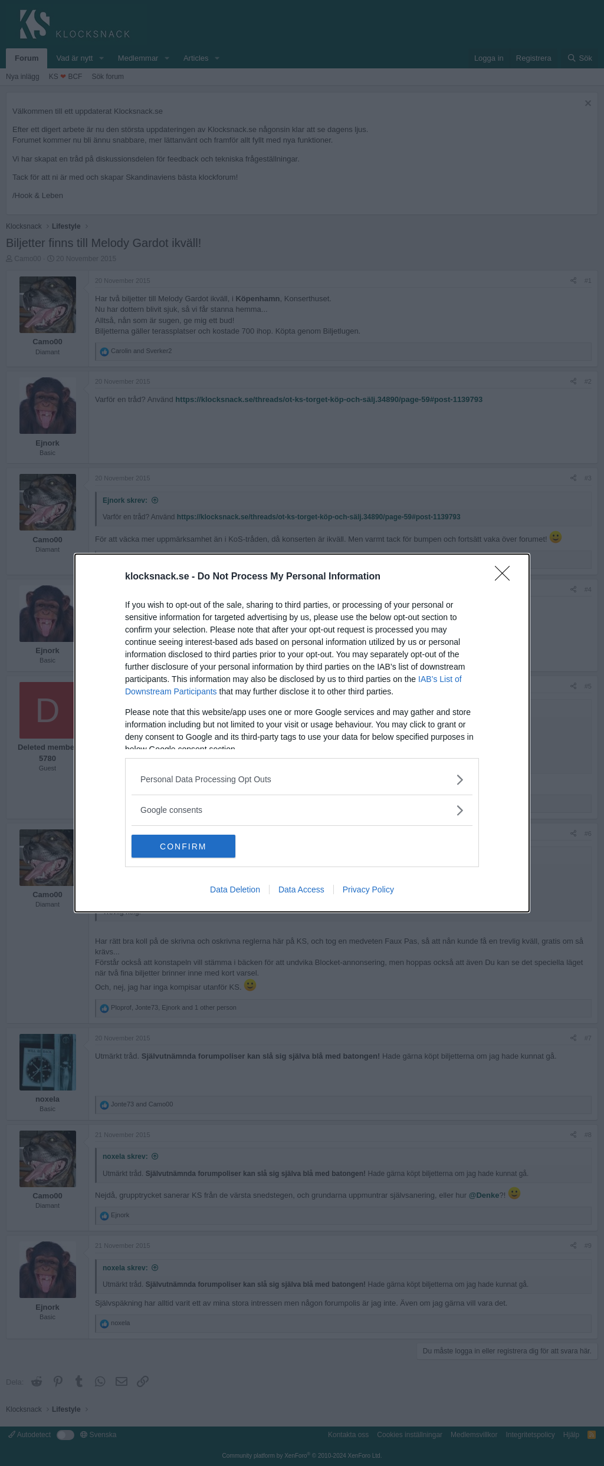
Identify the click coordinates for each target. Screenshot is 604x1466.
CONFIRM (187, 846)
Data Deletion (235, 890)
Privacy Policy (368, 890)
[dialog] (302, 733)
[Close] (506, 577)
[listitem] (302, 779)
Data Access (301, 890)
